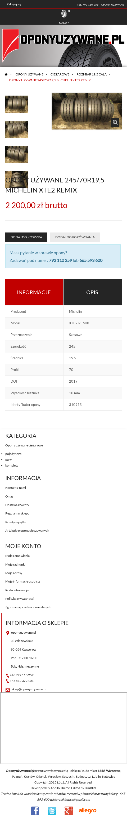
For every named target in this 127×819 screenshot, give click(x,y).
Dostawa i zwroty (17, 505)
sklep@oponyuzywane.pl (29, 689)
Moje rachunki (15, 564)
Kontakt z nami (15, 488)
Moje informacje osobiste (22, 581)
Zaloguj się (14, 4)
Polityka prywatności (19, 599)
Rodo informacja (17, 590)
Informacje (34, 292)
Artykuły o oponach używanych (27, 530)
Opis (92, 292)
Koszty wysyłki (15, 522)
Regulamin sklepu (17, 513)
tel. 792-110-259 (87, 4)
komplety (11, 465)
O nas (9, 496)
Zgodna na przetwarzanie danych (28, 607)
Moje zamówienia (17, 556)
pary (8, 460)
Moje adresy (13, 573)
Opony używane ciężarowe (24, 445)
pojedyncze (13, 454)
